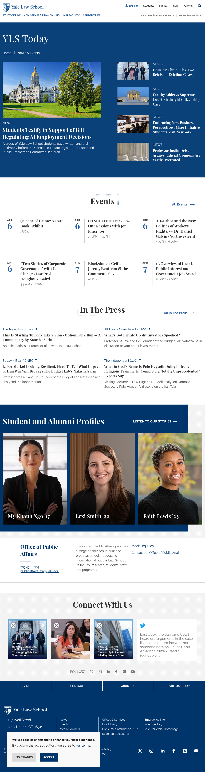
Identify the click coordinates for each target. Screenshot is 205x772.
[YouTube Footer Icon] (196, 751)
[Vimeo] (124, 672)
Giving (25, 686)
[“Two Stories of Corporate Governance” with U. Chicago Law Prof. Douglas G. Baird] (35, 273)
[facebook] (116, 672)
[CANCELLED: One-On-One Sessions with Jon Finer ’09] (102, 231)
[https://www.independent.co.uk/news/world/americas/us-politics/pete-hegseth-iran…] (153, 375)
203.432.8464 (29, 567)
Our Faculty (71, 15)
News (63, 719)
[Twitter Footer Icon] (140, 751)
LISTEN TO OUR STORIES (152, 421)
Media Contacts (70, 729)
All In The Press (176, 313)
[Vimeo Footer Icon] (185, 751)
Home (7, 53)
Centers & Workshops (156, 15)
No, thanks (24, 757)
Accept (48, 757)
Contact (77, 686)
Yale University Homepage (161, 729)
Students (148, 5)
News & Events (189, 15)
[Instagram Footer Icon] (151, 751)
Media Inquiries (143, 546)
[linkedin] (108, 672)
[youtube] (133, 672)
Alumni (188, 5)
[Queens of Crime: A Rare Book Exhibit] (35, 231)
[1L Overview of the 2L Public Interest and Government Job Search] (170, 273)
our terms (83, 745)
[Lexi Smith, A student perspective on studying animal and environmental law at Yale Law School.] (102, 479)
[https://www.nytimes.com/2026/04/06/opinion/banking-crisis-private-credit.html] (52, 338)
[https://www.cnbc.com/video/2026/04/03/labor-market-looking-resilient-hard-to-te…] (52, 372)
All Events (180, 204)
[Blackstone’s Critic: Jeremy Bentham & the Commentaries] (102, 273)
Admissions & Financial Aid (42, 15)
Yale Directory (153, 724)
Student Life (91, 15)
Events (64, 724)
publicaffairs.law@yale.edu (39, 571)
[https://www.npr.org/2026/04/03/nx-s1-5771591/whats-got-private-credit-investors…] (153, 338)
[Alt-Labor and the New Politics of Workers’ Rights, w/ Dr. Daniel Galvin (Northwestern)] (170, 231)
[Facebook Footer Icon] (174, 751)
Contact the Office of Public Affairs (156, 552)
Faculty (163, 5)
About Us (128, 686)
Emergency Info (154, 719)
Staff (176, 5)
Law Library (109, 724)
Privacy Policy (102, 749)
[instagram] (100, 672)
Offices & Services (113, 719)
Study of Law (12, 15)
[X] (91, 672)
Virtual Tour (179, 686)
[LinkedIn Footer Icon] (162, 751)
